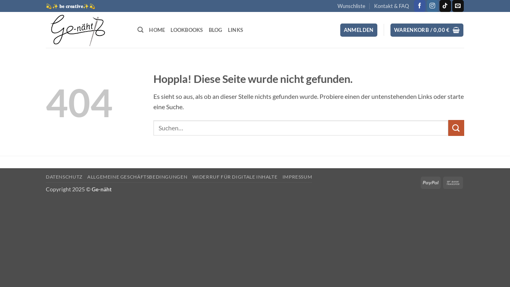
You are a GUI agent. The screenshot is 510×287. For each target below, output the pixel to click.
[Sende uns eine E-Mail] (458, 6)
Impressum (297, 177)
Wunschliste (351, 6)
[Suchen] (140, 29)
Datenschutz (64, 177)
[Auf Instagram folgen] (432, 6)
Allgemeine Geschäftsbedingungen (137, 177)
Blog (215, 30)
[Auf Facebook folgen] (420, 6)
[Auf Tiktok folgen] (445, 6)
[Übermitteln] (456, 128)
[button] (358, 30)
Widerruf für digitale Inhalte (235, 177)
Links (235, 30)
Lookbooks (187, 30)
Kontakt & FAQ (391, 6)
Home (157, 30)
